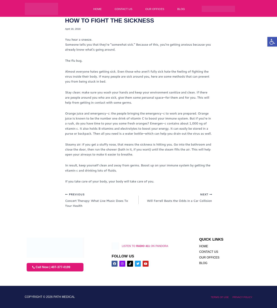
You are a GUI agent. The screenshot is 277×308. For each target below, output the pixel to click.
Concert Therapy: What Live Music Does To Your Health (100, 200)
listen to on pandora (150, 246)
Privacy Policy (240, 297)
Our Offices (154, 9)
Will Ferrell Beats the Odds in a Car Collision (177, 197)
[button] (272, 42)
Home (97, 9)
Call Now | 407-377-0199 (52, 267)
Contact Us (123, 9)
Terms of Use (215, 297)
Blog (181, 9)
